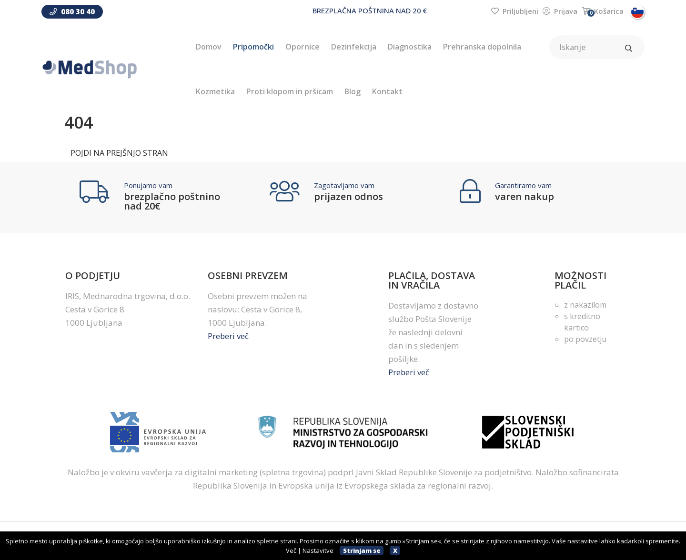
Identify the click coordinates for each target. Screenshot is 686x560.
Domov (209, 46)
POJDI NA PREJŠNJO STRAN (119, 153)
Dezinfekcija (353, 46)
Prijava (560, 11)
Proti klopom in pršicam (289, 91)
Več (291, 550)
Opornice (302, 46)
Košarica (603, 11)
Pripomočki (253, 46)
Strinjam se (362, 550)
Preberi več (228, 335)
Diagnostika (410, 46)
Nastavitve (318, 550)
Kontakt (387, 91)
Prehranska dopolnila (482, 46)
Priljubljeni (514, 11)
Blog (352, 91)
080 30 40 (72, 11)
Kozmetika (215, 91)
